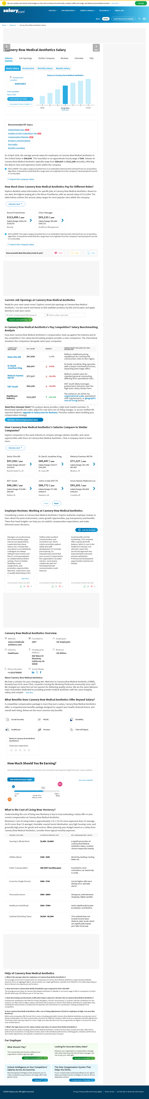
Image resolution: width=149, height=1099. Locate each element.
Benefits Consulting (16, 148)
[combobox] (25, 315)
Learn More (114, 3)
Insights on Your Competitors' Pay (24, 133)
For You (53, 10)
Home (4, 25)
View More (25, 578)
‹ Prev (45, 503)
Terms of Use (109, 1092)
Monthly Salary (45, 68)
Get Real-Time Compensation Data (23, 419)
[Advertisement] (51, 278)
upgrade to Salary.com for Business (40, 412)
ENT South (13, 386)
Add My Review (86, 529)
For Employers (68, 10)
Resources (105, 10)
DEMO (105, 19)
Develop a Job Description (19, 140)
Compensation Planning (123, 19)
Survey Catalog (88, 10)
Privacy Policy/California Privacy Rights (87, 1092)
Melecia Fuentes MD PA (15, 376)
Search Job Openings (20, 319)
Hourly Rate (28, 68)
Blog (98, 19)
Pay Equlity (13, 144)
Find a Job (120, 10)
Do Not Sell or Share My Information (130, 1092)
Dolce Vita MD (14, 357)
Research (13, 25)
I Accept (141, 3)
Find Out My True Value (21, 99)
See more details (86, 780)
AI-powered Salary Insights (21, 104)
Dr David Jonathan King (15, 366)
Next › (56, 503)
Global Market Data (18, 130)
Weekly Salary (63, 68)
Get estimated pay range (21, 779)
